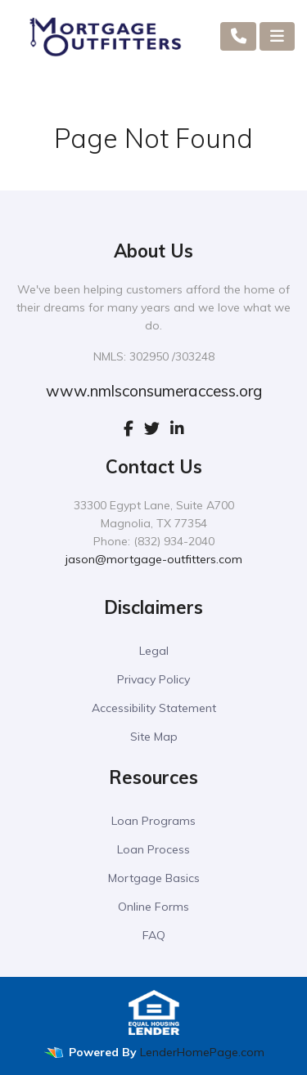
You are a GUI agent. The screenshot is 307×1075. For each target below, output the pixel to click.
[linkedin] (177, 428)
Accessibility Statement (154, 708)
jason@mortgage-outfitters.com (153, 559)
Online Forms (153, 906)
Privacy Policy (153, 679)
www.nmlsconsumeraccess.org (154, 391)
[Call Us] (238, 36)
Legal (154, 650)
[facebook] (128, 428)
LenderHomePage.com (202, 1052)
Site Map (154, 736)
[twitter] (152, 428)
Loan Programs (153, 820)
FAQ (153, 935)
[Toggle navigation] (277, 36)
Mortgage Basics (154, 878)
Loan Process (153, 849)
